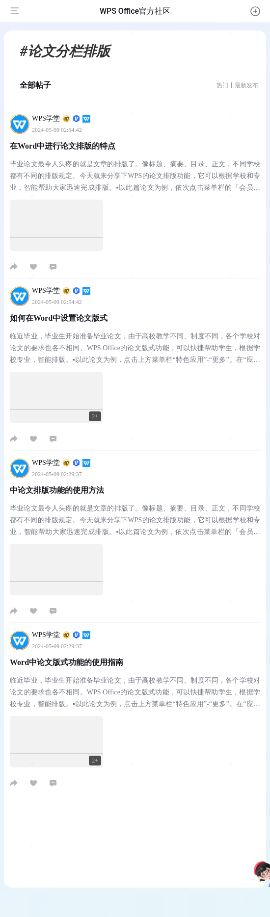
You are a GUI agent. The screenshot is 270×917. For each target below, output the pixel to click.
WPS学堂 (61, 118)
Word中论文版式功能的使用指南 (66, 662)
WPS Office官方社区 (135, 11)
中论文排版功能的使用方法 (57, 490)
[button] (255, 11)
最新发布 (246, 85)
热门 (222, 85)
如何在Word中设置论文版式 (59, 318)
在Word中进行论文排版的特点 (62, 146)
